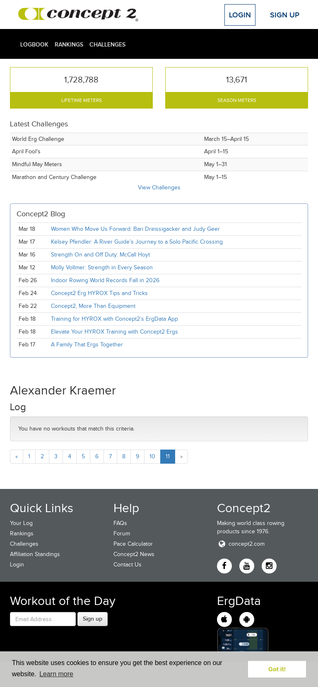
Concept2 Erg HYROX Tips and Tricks (99, 293)
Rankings (69, 44)
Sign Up (284, 15)
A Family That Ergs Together (87, 344)
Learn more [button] (56, 673)
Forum (121, 533)
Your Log (21, 523)
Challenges (107, 44)
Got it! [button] (277, 669)
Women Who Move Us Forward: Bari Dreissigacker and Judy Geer (135, 229)
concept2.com (241, 544)
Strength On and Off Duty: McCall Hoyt (100, 255)
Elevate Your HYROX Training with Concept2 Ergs (114, 332)
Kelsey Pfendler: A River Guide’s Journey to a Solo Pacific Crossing (137, 242)
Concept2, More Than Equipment (93, 306)
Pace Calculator (133, 544)
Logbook (34, 44)
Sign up (92, 618)
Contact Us (127, 564)
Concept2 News (133, 554)
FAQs (120, 523)
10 (152, 456)
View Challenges (159, 187)
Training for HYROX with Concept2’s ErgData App (114, 319)
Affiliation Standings (35, 554)
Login (240, 15)
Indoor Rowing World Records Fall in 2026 (105, 280)
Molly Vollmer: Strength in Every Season (102, 267)
